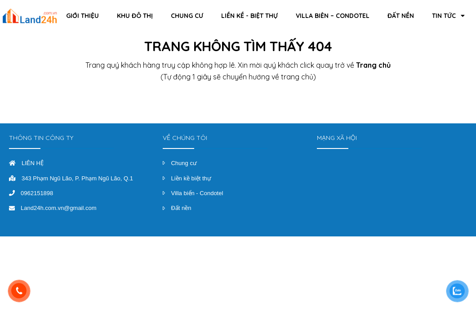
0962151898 (37, 193)
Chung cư (187, 16)
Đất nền (181, 208)
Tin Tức (448, 16)
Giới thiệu (82, 16)
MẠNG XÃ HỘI (337, 138)
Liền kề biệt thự (191, 178)
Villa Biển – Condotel (332, 16)
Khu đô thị (135, 16)
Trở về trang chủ (238, 102)
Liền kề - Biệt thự (249, 16)
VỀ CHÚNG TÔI (185, 138)
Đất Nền (400, 16)
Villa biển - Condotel (197, 193)
